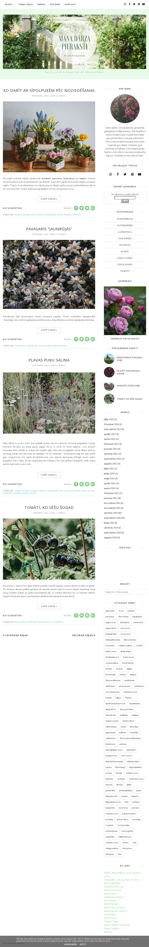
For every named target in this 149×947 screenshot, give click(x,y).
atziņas (119, 669)
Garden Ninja (111, 921)
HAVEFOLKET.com (114, 886)
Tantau (128, 698)
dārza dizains (130, 640)
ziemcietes (29, 493)
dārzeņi (108, 784)
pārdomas (139, 686)
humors (135, 796)
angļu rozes (110, 622)
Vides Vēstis (110, 918)
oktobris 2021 (110, 513)
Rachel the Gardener (115, 907)
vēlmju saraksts (125, 645)
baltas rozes (111, 651)
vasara (108, 767)
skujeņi (133, 674)
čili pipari (109, 854)
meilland (123, 715)
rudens (123, 674)
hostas (124, 796)
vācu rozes (125, 628)
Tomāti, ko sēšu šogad (49, 507)
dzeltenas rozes (136, 779)
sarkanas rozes (130, 692)
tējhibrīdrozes (124, 837)
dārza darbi (22, 215)
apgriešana (110, 732)
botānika (134, 732)
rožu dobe (110, 645)
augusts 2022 (110, 463)
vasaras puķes (12, 493)
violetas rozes (111, 842)
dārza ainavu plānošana (130, 738)
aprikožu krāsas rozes (115, 703)
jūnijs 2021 (109, 522)
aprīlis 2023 (110, 434)
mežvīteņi (123, 808)
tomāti (58, 622)
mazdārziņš (110, 715)
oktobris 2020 (111, 527)
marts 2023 (110, 439)
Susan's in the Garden (115, 911)
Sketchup (134, 726)
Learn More (70, 944)
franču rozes (128, 657)
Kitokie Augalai (111, 928)
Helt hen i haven (112, 890)
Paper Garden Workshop (117, 925)
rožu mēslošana (112, 692)
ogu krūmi (125, 238)
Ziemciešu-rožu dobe (128, 385)
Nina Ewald (110, 900)
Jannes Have (110, 893)
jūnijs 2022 (109, 473)
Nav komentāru (12, 208)
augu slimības (135, 767)
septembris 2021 (112, 517)
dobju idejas (39, 491)
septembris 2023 (112, 429)
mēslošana (110, 686)
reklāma (135, 715)
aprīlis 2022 (110, 483)
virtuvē (125, 842)
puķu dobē (88, 491)
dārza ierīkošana (112, 680)
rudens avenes (111, 721)
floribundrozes (112, 657)
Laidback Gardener (114, 897)
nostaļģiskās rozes (114, 750)
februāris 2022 (111, 493)
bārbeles (109, 779)
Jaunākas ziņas (16, 635)
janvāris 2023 (111, 448)
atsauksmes (134, 703)
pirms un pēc (125, 686)
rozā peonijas (123, 825)
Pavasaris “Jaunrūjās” (49, 228)
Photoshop (120, 767)
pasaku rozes (111, 755)
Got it (83, 944)
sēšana (32, 622)
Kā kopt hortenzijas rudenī (128, 372)
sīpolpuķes (64, 215)
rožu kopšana (111, 831)
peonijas (125, 245)
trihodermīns (133, 761)
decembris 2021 (112, 503)
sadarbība (110, 837)
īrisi (119, 854)
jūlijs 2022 (109, 468)
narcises (36, 215)
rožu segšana (127, 831)
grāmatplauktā (125, 790)
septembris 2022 (112, 458)
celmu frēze (110, 738)
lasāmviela (125, 232)
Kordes (108, 669)
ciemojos (20, 346)
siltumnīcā (45, 622)
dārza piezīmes (126, 709)
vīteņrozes (127, 848)
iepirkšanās (129, 680)
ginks (129, 784)
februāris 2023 (111, 444)
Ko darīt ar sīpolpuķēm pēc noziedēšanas (49, 90)
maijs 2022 (109, 478)
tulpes (76, 215)
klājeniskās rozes (113, 802)
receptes (109, 825)
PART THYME (111, 904)
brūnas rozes (132, 773)
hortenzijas (125, 219)
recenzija (136, 819)
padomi (131, 611)
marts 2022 (109, 488)
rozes (125, 251)
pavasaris (50, 215)
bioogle (119, 773)
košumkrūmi (125, 225)
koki (126, 802)
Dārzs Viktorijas (112, 883)
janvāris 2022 (110, 498)
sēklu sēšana (111, 726)
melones (123, 744)
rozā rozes (125, 634)
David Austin (128, 663)
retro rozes (126, 755)
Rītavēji (108, 931)
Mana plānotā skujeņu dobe (129, 359)
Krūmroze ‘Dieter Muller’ (125, 338)
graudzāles (55, 491)
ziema (123, 726)
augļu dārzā (110, 709)
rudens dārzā (128, 721)
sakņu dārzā (125, 258)
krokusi (33, 346)
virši (134, 842)
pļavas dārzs (72, 491)
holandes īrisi (111, 796)
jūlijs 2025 (109, 419)
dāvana (119, 784)
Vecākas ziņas (82, 635)
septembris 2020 (112, 532)
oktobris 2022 (111, 453)
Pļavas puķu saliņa (49, 360)
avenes (108, 773)
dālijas (129, 669)
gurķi (138, 790)
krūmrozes (110, 744)
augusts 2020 (110, 537)
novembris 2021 (112, 508)
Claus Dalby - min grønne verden (121, 879)
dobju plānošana (112, 640)
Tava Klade (109, 914)
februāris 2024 (111, 424)
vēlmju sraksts (111, 848)
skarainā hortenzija (114, 761)
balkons (122, 732)
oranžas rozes (111, 813)
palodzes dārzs (129, 813)
